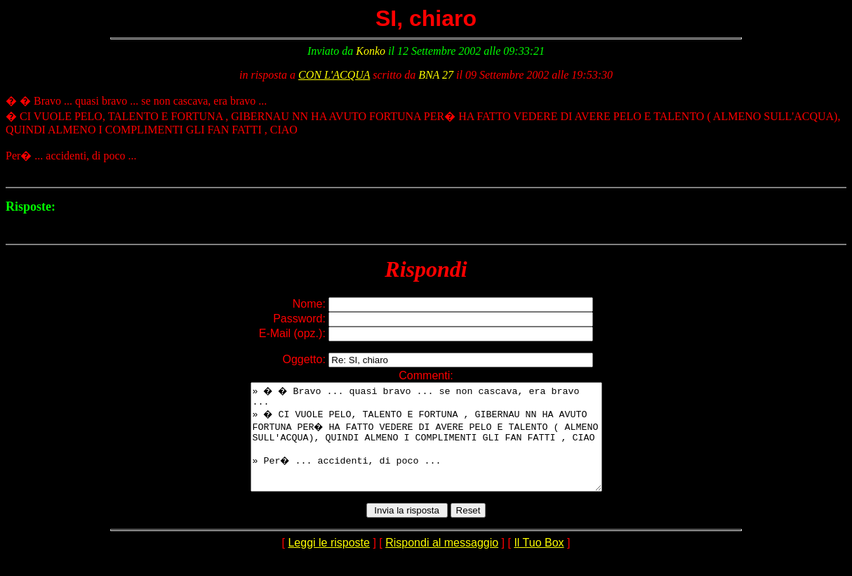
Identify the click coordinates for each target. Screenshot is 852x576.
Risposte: (30, 206)
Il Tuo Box (539, 564)
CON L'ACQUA (334, 75)
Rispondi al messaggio (441, 564)
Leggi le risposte (329, 564)
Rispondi (426, 269)
